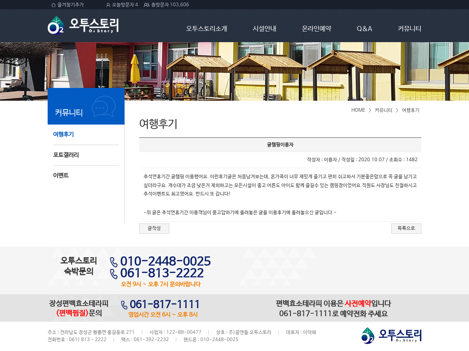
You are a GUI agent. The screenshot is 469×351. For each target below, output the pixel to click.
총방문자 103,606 (170, 5)
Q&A (364, 29)
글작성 (154, 228)
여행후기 (63, 134)
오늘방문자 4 (125, 5)
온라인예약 (316, 29)
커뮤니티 (409, 29)
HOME (358, 110)
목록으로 (406, 228)
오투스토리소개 (206, 29)
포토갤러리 (66, 155)
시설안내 (264, 29)
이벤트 (61, 175)
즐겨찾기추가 (71, 5)
